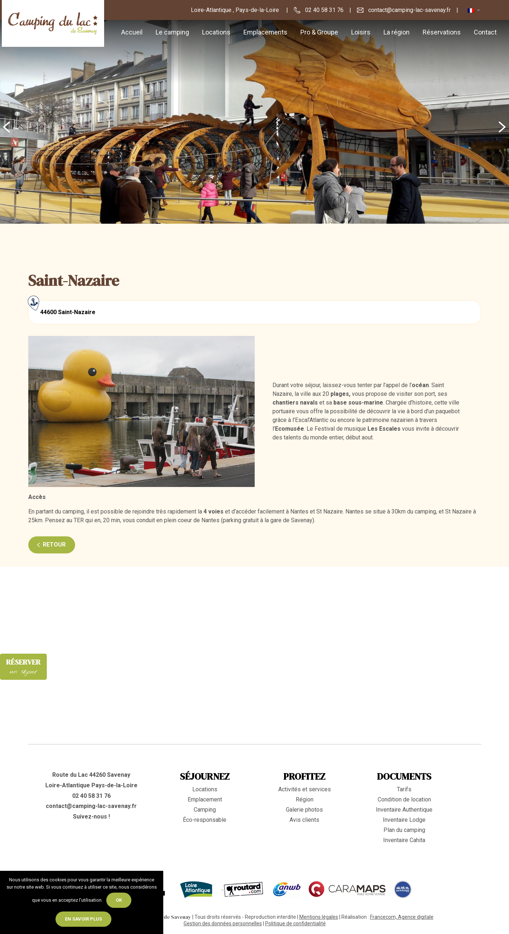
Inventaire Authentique (404, 809)
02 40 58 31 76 (91, 795)
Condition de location (404, 799)
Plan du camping (404, 830)
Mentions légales (318, 917)
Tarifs (404, 789)
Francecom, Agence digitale (402, 917)
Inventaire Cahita (404, 840)
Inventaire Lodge (404, 819)
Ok (119, 900)
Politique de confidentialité (295, 923)
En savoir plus (83, 919)
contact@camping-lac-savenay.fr (91, 806)
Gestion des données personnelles (223, 923)
